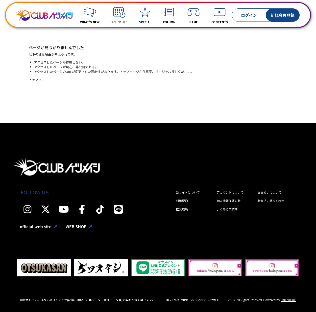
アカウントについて (230, 192)
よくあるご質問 (227, 209)
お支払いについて (269, 192)
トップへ (35, 79)
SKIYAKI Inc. (288, 300)
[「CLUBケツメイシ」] (43, 15)
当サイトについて (188, 192)
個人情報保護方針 (229, 201)
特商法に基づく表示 (271, 201)
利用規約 (182, 201)
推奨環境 (182, 209)
